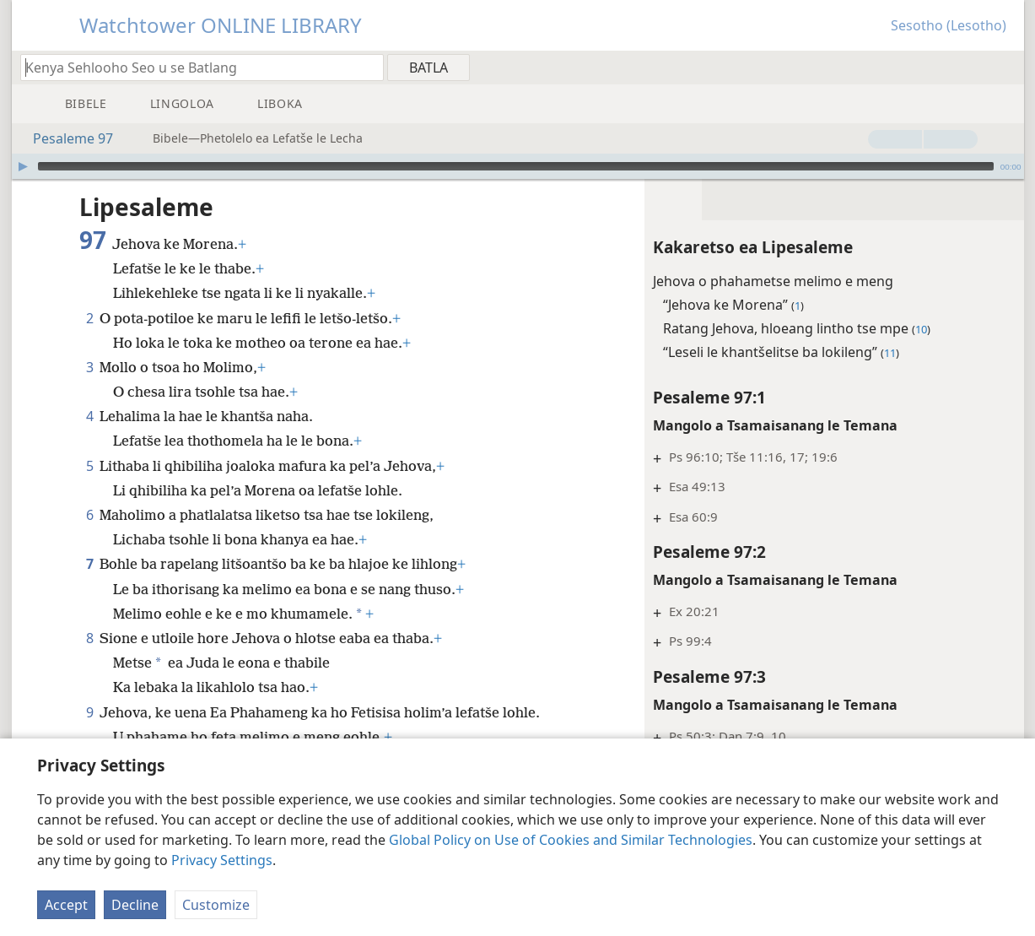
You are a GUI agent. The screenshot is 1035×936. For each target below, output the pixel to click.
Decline (135, 904)
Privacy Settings (221, 860)
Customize (216, 904)
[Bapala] (23, 166)
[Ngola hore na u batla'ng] (194, 67)
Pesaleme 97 (64, 138)
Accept (66, 904)
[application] (518, 166)
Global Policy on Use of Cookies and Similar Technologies (570, 839)
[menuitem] (1005, 66)
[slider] (516, 166)
